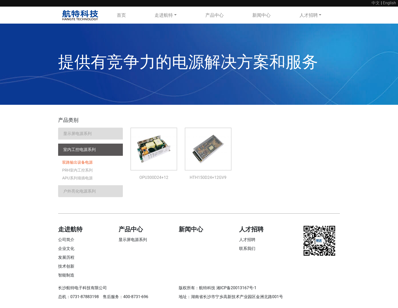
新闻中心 (261, 15)
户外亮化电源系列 (79, 192)
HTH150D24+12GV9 (208, 177)
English (389, 3)
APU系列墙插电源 (78, 178)
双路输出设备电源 (78, 162)
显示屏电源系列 (77, 133)
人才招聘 (309, 15)
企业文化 (66, 249)
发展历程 (66, 258)
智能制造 (66, 275)
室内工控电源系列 (79, 149)
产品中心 (214, 15)
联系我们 (247, 249)
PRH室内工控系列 (78, 170)
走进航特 (164, 15)
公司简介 (66, 240)
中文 (376, 3)
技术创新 (66, 267)
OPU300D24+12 (153, 177)
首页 (121, 15)
